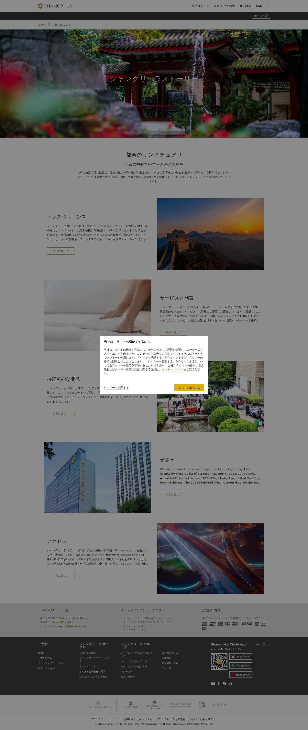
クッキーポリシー (173, 369)
